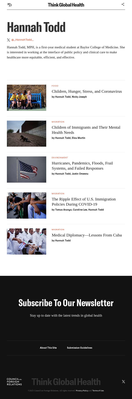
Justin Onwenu (80, 174)
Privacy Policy (82, 391)
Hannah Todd (63, 97)
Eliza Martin (78, 138)
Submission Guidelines (79, 348)
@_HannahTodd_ (23, 40)
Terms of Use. (98, 391)
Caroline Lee (80, 210)
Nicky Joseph (79, 97)
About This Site (48, 348)
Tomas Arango (63, 210)
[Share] (123, 4)
